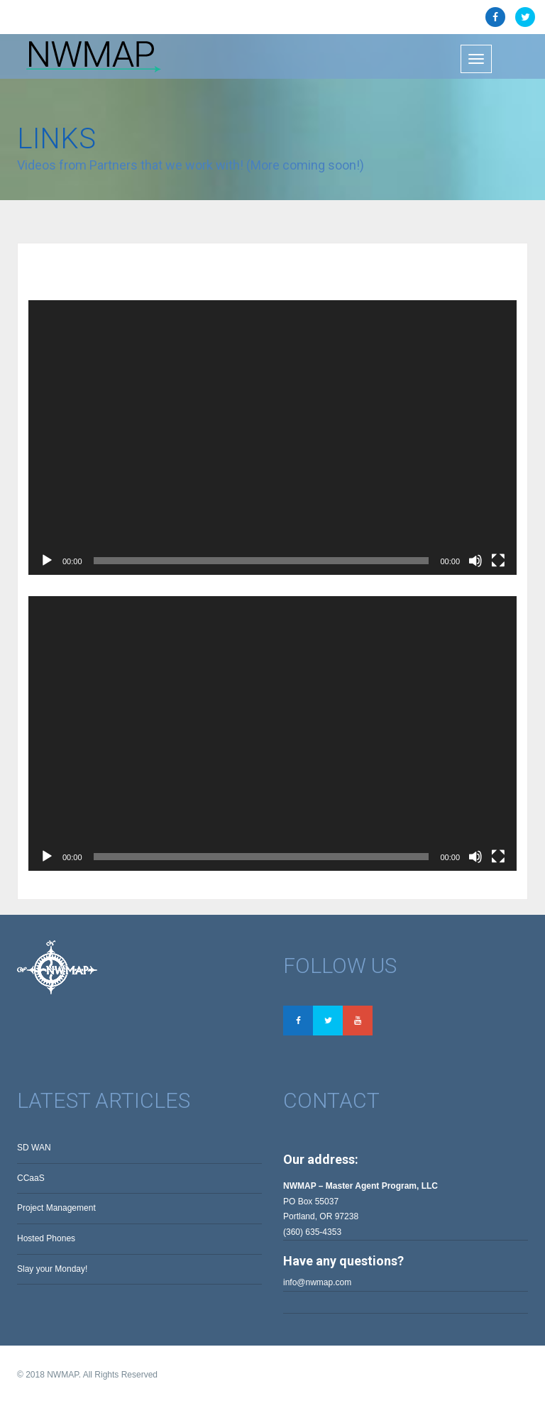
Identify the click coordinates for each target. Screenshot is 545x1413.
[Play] (47, 561)
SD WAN (34, 1148)
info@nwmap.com (317, 1282)
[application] (272, 437)
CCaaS (31, 1178)
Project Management (56, 1208)
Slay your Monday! (52, 1269)
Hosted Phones (46, 1238)
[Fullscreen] (498, 561)
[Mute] (475, 561)
